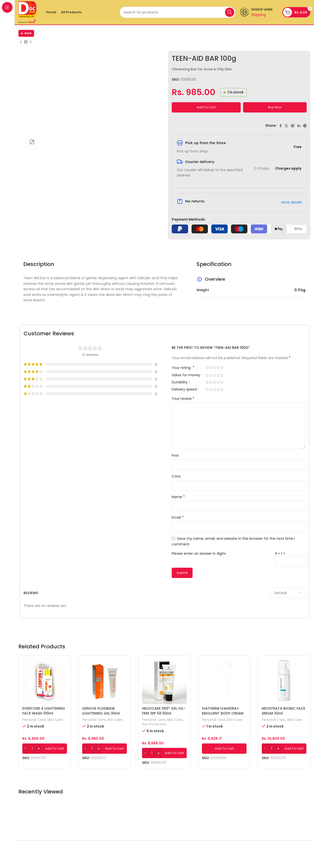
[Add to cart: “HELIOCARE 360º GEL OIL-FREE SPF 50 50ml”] (164, 753)
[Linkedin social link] (299, 126)
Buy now (275, 107)
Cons (176, 476)
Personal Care (34, 720)
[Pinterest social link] (292, 126)
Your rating (184, 368)
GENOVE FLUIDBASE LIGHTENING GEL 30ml (101, 711)
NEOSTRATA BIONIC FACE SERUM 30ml (283, 711)
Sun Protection (154, 724)
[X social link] (286, 126)
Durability (180, 382)
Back (26, 33)
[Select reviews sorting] (288, 593)
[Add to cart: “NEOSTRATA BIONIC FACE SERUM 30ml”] (284, 748)
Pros (175, 455)
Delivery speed (185, 390)
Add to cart (206, 107)
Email (178, 517)
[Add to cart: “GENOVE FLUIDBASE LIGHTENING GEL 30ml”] (104, 748)
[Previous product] (20, 42)
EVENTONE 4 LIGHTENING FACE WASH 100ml (43, 711)
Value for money (186, 375)
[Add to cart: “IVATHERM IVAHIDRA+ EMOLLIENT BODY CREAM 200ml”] (224, 748)
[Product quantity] (32, 748)
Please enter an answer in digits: (199, 553)
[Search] (177, 12)
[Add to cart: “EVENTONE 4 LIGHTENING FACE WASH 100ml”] (44, 748)
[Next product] (30, 42)
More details (291, 202)
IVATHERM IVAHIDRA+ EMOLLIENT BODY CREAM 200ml (222, 713)
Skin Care (55, 720)
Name (178, 497)
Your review (183, 398)
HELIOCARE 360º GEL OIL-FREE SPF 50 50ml (163, 711)
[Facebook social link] (280, 126)
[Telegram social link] (305, 126)
